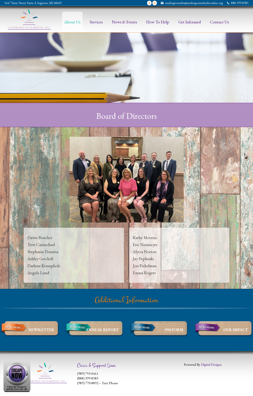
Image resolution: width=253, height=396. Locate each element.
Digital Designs (211, 364)
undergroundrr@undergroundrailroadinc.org (194, 3)
